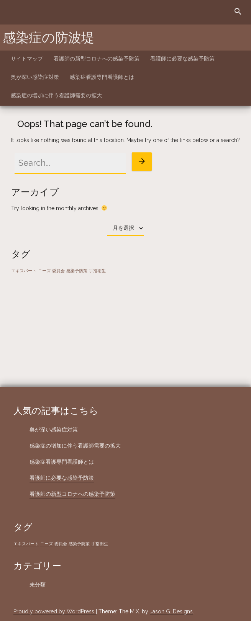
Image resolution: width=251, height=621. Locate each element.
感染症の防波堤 (48, 37)
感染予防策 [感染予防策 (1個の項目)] (76, 270)
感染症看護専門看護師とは (102, 77)
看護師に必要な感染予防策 (182, 59)
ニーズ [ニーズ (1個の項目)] (44, 270)
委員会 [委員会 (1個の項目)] (58, 270)
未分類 (38, 585)
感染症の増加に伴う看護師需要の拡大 (56, 95)
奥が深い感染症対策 (35, 77)
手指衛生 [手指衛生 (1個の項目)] (97, 270)
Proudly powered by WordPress (54, 611)
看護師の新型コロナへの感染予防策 (96, 59)
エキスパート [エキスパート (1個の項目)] (23, 270)
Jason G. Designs (171, 611)
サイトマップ (27, 59)
